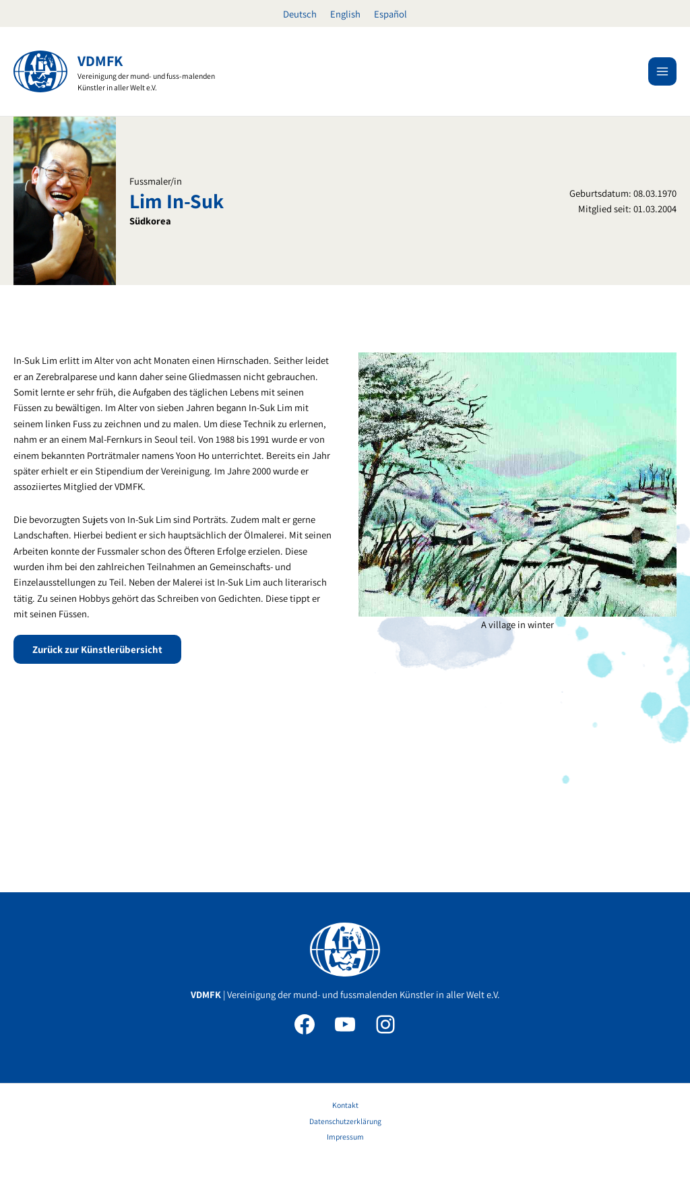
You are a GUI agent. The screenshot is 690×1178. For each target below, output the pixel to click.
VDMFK (100, 60)
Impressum (345, 1137)
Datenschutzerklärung (345, 1121)
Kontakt (345, 1105)
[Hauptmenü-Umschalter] (662, 71)
